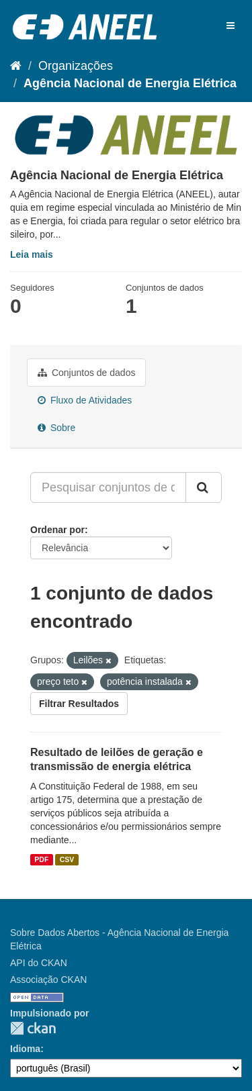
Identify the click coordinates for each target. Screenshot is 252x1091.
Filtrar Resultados (79, 703)
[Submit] (203, 487)
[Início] (16, 66)
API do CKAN (38, 962)
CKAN (33, 1028)
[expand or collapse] (230, 25)
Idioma (25, 1048)
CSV (67, 859)
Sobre (56, 427)
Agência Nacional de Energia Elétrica (130, 83)
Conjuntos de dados (86, 372)
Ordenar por (57, 529)
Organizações (75, 66)
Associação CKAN (48, 979)
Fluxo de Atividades (85, 400)
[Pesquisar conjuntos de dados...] (108, 487)
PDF (41, 859)
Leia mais (31, 254)
